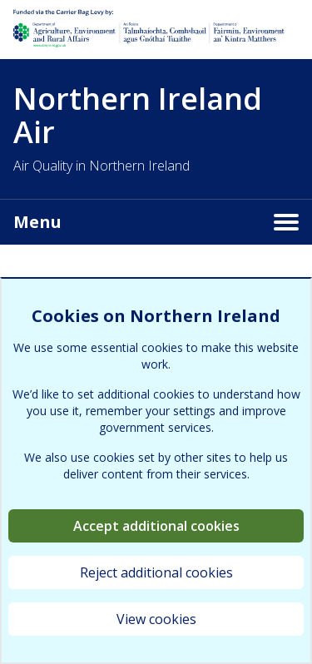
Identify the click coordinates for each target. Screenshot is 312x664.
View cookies (156, 619)
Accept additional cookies (156, 526)
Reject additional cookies (156, 572)
